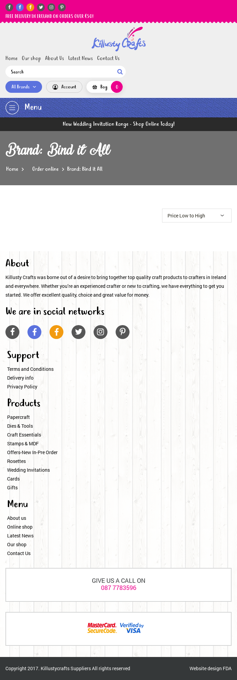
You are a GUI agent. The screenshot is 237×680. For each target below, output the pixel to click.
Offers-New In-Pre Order (32, 452)
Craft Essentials (24, 434)
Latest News (80, 58)
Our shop (31, 58)
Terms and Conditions (30, 369)
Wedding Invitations (28, 470)
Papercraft (18, 417)
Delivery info (20, 378)
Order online (45, 169)
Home (11, 58)
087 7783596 (118, 587)
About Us (54, 58)
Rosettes (16, 461)
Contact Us (108, 58)
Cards (13, 478)
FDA (227, 668)
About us (16, 518)
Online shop (20, 527)
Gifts (12, 487)
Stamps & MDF (23, 443)
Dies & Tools (20, 426)
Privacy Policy (22, 386)
